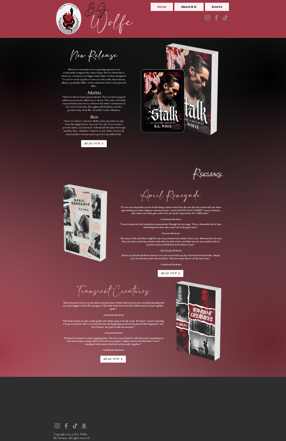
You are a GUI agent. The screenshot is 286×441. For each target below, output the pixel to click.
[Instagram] (207, 17)
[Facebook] (216, 17)
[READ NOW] (94, 143)
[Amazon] (84, 425)
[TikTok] (225, 17)
